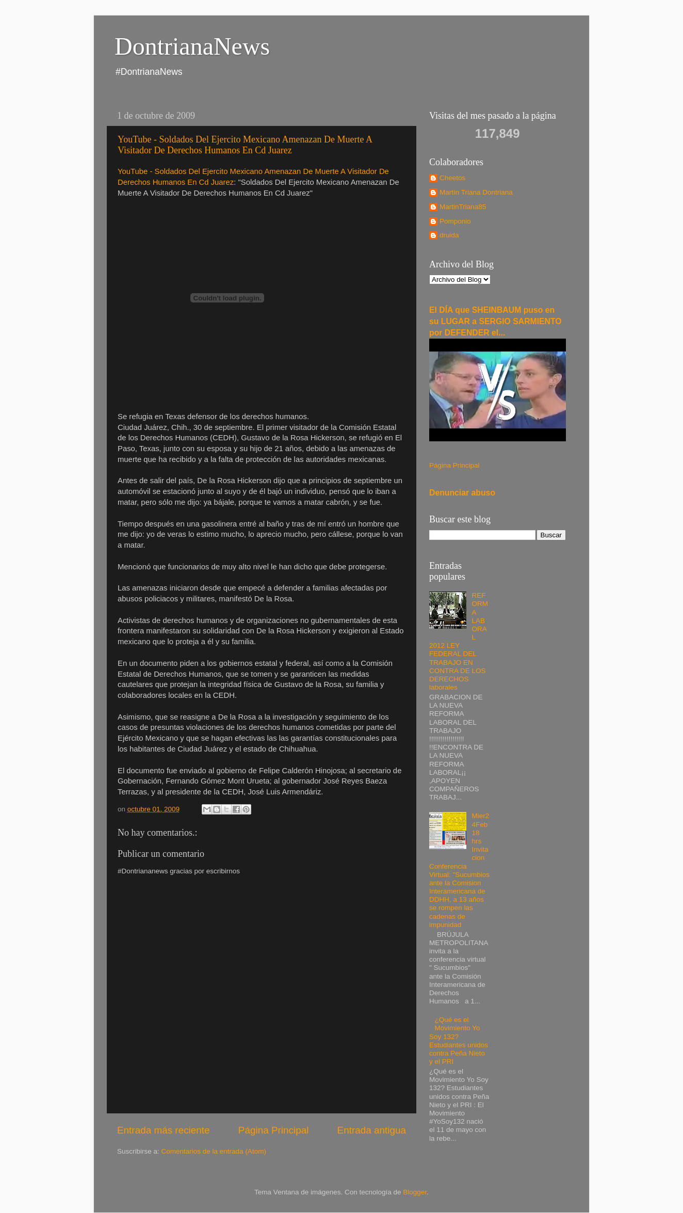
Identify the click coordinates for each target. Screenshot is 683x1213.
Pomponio (455, 221)
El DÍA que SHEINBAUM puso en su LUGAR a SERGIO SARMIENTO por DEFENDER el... (495, 321)
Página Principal (273, 1130)
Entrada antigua (371, 1130)
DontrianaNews (192, 46)
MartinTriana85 (463, 207)
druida (449, 235)
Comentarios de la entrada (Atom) (213, 1151)
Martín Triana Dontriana (476, 192)
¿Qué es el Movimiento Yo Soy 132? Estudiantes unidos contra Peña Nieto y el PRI (458, 1040)
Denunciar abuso (462, 492)
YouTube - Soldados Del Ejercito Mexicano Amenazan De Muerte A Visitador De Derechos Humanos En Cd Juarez (245, 144)
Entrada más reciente (163, 1130)
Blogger (415, 1192)
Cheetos (452, 178)
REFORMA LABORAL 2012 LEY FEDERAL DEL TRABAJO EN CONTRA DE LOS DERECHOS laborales (458, 641)
